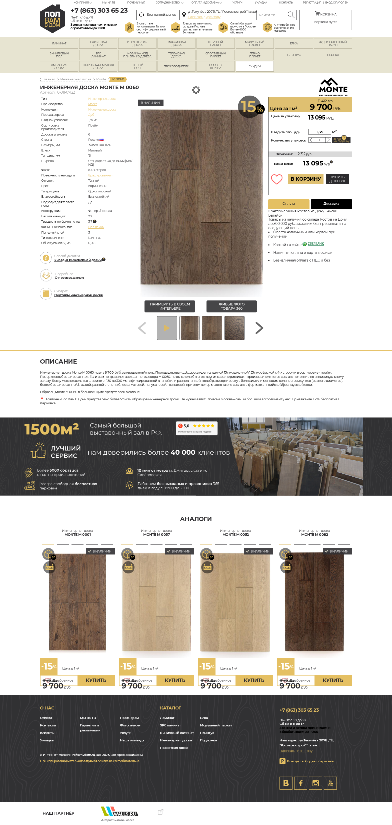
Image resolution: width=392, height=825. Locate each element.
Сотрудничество (168, 2)
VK (286, 783)
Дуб (91, 115)
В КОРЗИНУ (305, 179)
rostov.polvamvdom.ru (52, 18)
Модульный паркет (216, 725)
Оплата (288, 203)
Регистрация (312, 2)
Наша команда (132, 740)
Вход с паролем (336, 2)
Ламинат (167, 718)
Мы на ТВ (108, 2)
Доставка (331, 203)
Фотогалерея (131, 725)
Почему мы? (136, 2)
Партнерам (129, 718)
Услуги (237, 2)
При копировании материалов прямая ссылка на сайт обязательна (89, 761)
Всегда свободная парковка (310, 761)
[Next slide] (259, 328)
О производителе (69, 277)
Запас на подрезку (342, 140)
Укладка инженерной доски (78, 260)
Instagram (315, 783)
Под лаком (96, 227)
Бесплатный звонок (157, 14)
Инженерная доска (75, 79)
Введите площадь (285, 132)
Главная (48, 79)
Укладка (261, 2)
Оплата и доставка (205, 2)
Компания (81, 2)
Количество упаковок (288, 140)
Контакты (286, 2)
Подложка (208, 740)
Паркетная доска (174, 748)
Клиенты (47, 733)
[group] (200, 197)
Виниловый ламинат (177, 733)
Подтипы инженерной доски (78, 295)
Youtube (330, 783)
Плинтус (207, 733)
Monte (101, 79)
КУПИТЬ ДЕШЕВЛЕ (337, 179)
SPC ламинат (170, 725)
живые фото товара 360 (231, 306)
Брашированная (100, 175)
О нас (47, 707)
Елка (204, 718)
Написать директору (204, 17)
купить (96, 680)
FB (300, 783)
